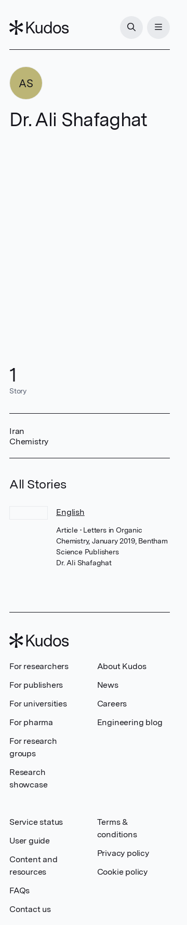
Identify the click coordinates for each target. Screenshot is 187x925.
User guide (29, 841)
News (107, 685)
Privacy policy (123, 853)
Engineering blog (130, 722)
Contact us (30, 909)
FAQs (19, 890)
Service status (36, 822)
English (70, 512)
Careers (112, 704)
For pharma (31, 722)
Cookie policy (122, 872)
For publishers (36, 685)
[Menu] (158, 27)
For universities (38, 704)
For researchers (39, 666)
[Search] (131, 27)
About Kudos (121, 666)
